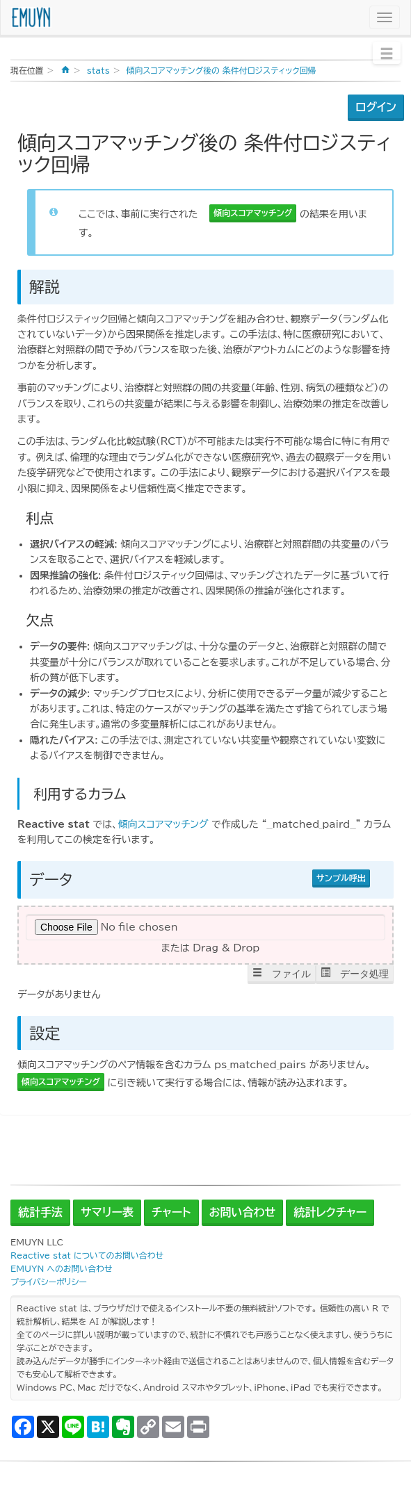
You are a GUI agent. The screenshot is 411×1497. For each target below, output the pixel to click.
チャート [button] (171, 1212)
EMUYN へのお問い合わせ (61, 1269)
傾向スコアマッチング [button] (252, 212)
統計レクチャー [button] (329, 1212)
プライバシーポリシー (48, 1282)
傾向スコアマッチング (163, 824)
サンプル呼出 (341, 878)
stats (98, 70)
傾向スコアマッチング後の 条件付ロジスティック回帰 (221, 70)
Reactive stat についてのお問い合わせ (86, 1255)
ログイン (375, 107)
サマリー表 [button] (107, 1212)
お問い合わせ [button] (242, 1212)
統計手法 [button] (40, 1212)
